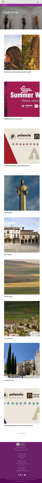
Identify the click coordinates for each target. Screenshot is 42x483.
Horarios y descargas (22, 460)
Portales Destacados (22, 462)
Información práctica (22, 455)
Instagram (19, 475)
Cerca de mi (22, 465)
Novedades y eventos (22, 453)
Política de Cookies (27, 479)
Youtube (24, 475)
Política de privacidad (20, 479)
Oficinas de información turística (22, 463)
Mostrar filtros (4, 5)
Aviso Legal (13, 479)
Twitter (23, 475)
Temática (22, 458)
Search (37, 2)
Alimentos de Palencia (22, 456)
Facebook (21, 475)
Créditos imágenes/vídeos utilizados (21, 481)
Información (8, 479)
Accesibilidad (34, 479)
